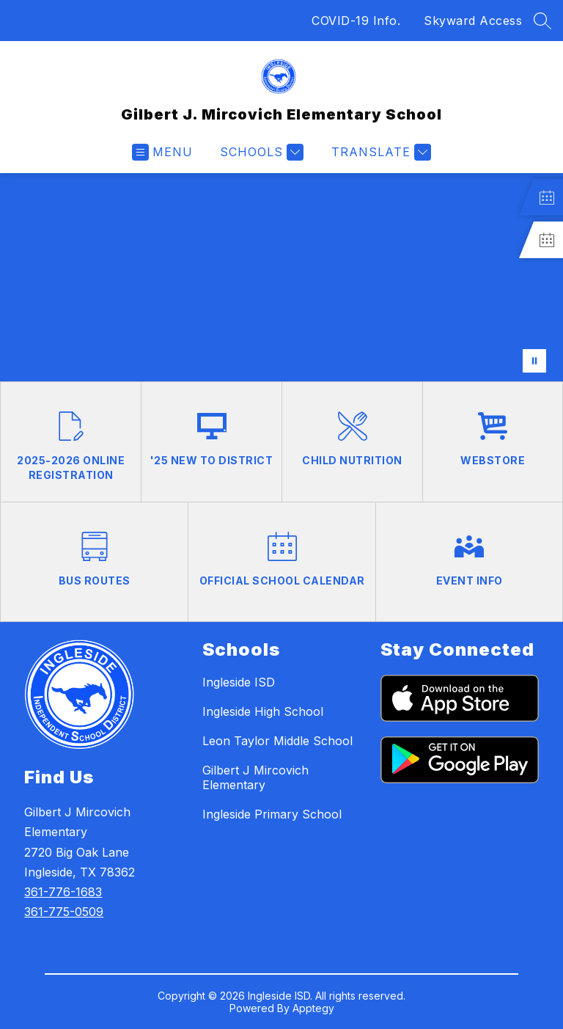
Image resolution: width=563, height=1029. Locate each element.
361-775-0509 (63, 911)
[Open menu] (162, 152)
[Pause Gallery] (534, 361)
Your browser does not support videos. (281, 277)
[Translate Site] (379, 152)
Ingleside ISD (238, 682)
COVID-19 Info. (356, 20)
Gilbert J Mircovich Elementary (255, 777)
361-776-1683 (63, 892)
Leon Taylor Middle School (277, 740)
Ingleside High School (262, 711)
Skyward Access (473, 20)
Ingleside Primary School (272, 814)
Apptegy (313, 1008)
